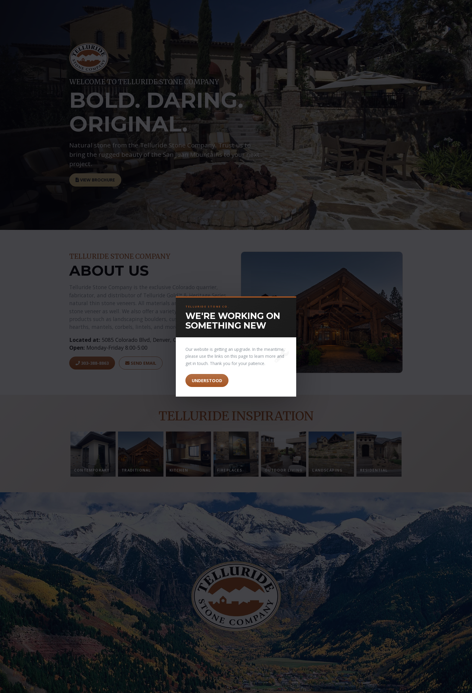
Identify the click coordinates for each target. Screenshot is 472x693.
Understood (207, 380)
